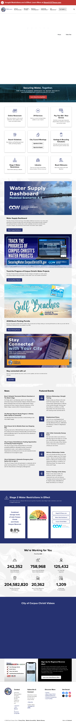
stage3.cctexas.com (15, 502)
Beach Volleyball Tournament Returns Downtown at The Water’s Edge (19, 397)
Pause (59, 34)
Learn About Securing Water (38, 97)
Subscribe (30, 702)
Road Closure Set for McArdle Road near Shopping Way (19, 427)
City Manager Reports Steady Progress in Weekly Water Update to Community (18, 414)
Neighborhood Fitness (52, 417)
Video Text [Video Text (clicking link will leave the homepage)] (68, 34)
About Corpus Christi (50, 694)
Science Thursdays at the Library (56, 472)
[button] (62, 9)
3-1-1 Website (16, 708)
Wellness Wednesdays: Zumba (55, 452)
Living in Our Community (17, 9)
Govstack (69, 720)
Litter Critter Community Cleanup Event (56, 434)
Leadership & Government (44, 9)
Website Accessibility (31, 720)
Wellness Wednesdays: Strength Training (55, 397)
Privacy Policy (21, 720)
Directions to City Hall (16, 712)
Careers (47, 692)
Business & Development (34, 9)
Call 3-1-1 (17, 706)
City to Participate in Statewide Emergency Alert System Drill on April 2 (18, 460)
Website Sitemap (41, 720)
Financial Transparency (51, 697)
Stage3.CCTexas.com (52, 2)
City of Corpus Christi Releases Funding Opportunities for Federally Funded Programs (20, 442)
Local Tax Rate (49, 698)
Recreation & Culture (26, 9)
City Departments (53, 9)
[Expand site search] (74, 9)
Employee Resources (50, 695)
